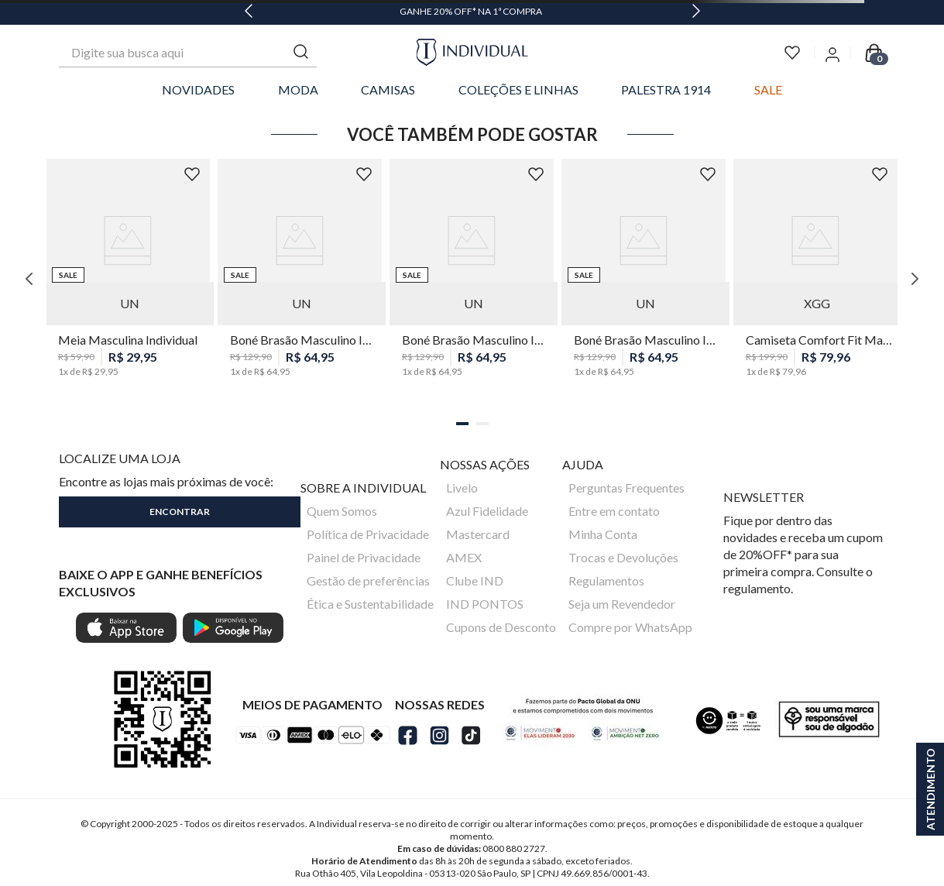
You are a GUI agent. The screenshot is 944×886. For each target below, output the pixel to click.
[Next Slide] (696, 12)
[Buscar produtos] (301, 52)
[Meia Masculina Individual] (128, 278)
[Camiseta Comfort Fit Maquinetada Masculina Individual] (815, 278)
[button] (462, 423)
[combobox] (188, 52)
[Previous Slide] (248, 12)
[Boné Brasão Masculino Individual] (300, 278)
